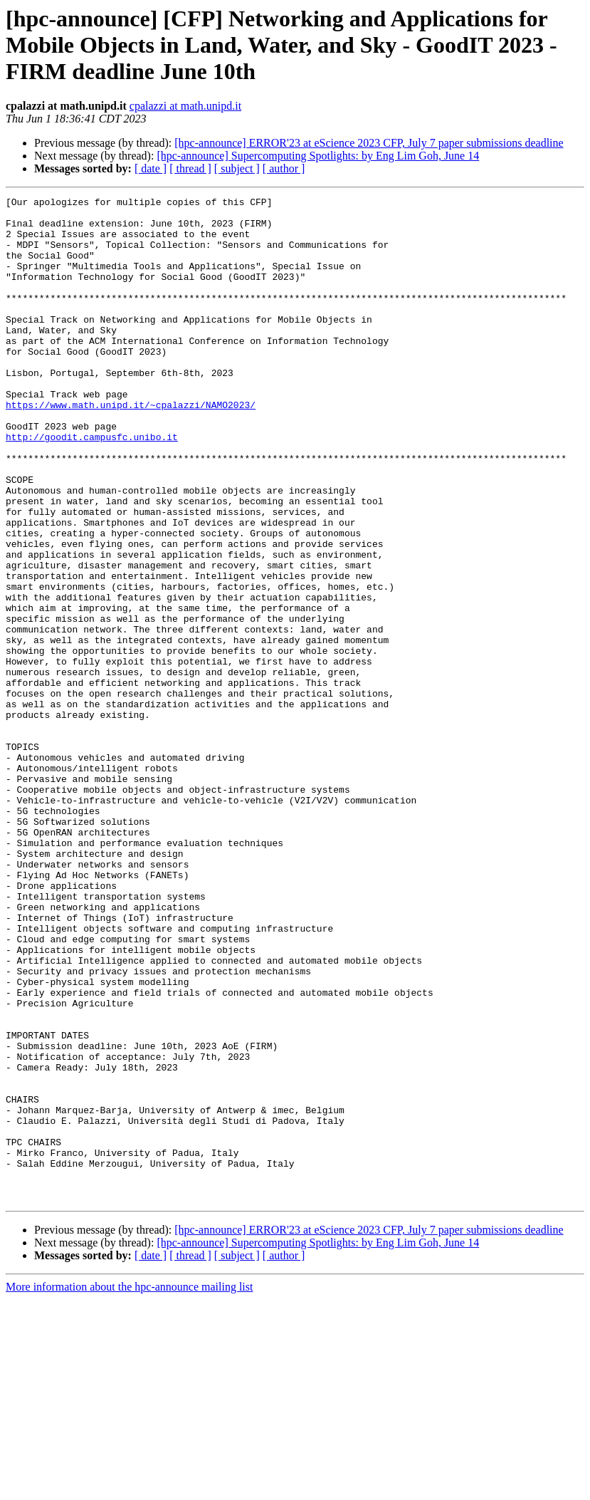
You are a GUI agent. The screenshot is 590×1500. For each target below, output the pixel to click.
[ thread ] (190, 168)
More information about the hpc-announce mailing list (129, 1487)
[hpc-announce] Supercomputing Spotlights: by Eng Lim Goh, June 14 (318, 156)
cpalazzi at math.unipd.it (185, 106)
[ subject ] (237, 168)
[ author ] (284, 168)
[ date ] (151, 168)
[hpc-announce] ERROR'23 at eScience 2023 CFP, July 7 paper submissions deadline (368, 143)
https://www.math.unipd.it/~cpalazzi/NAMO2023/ (131, 447)
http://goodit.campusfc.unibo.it (92, 485)
